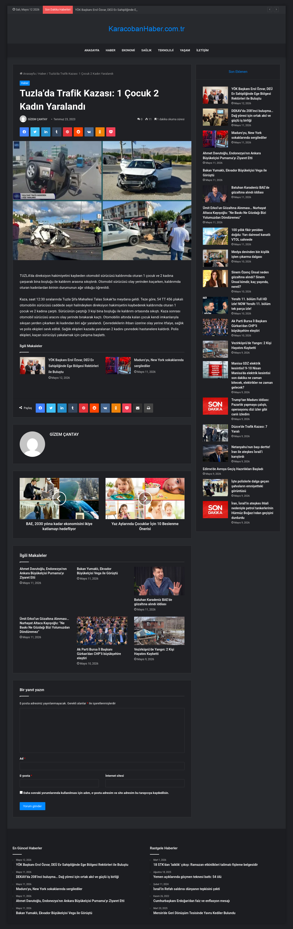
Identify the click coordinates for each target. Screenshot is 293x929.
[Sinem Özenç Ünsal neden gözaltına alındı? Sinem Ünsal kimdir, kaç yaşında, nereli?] (215, 278)
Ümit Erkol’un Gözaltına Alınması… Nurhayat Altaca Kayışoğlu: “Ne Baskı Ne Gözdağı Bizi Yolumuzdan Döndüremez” (234, 212)
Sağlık (146, 50)
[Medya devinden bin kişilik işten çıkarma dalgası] (215, 258)
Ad (22, 758)
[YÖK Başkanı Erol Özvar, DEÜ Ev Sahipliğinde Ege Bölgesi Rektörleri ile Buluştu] (32, 365)
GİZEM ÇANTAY (37, 119)
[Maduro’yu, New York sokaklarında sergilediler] (118, 365)
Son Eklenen (238, 72)
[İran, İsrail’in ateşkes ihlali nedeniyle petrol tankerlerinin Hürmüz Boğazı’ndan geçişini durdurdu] (215, 509)
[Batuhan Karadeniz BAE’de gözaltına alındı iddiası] (159, 581)
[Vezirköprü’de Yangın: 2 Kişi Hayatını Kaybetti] (159, 631)
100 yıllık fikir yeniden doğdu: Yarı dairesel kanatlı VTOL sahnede (250, 234)
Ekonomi (128, 50)
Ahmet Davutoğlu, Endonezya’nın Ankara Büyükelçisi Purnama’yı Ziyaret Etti (43, 573)
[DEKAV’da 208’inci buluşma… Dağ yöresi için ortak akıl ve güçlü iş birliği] (215, 117)
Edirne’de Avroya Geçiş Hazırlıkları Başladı (233, 469)
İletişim (202, 50)
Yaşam (185, 50)
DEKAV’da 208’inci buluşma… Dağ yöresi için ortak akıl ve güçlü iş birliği (252, 115)
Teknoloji (166, 50)
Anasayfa (91, 50)
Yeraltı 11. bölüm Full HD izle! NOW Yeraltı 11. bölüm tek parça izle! (251, 304)
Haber (110, 50)
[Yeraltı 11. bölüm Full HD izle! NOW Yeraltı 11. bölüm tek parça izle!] (215, 305)
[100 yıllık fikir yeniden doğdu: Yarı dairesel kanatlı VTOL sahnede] (215, 236)
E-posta (26, 775)
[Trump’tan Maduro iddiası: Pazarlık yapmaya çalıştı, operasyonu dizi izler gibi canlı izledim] (215, 406)
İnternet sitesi (114, 775)
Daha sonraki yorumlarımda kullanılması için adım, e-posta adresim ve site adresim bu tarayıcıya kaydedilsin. (96, 793)
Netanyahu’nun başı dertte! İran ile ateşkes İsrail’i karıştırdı (250, 451)
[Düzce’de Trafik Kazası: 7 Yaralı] (215, 432)
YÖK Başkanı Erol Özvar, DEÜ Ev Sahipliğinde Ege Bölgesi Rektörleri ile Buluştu (74, 366)
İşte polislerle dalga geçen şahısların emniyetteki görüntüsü (250, 486)
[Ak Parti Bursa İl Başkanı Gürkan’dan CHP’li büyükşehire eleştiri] (102, 631)
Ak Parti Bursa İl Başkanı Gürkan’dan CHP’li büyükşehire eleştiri (99, 654)
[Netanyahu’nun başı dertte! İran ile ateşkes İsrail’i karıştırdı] (215, 453)
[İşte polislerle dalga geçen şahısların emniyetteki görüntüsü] (215, 487)
